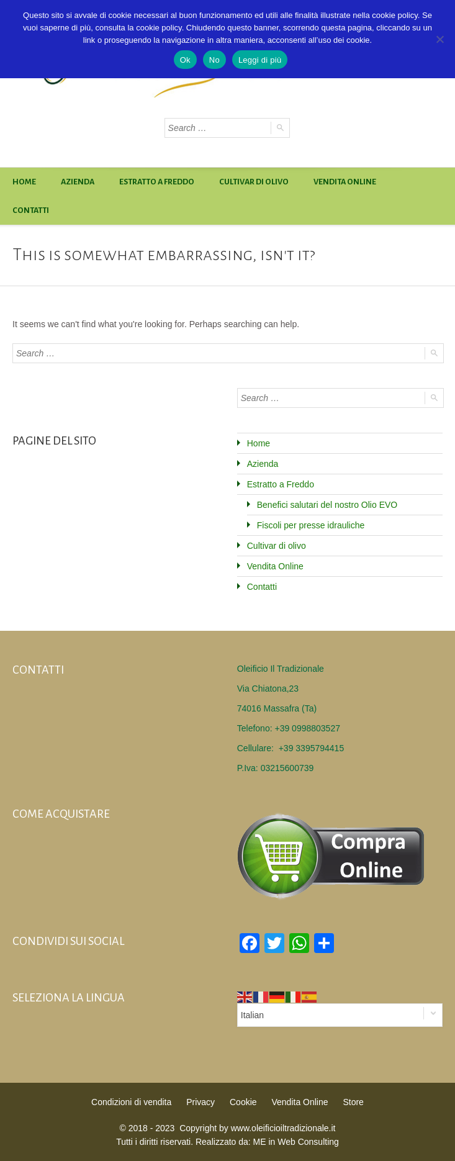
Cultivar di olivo (254, 182)
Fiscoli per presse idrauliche (311, 525)
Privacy (200, 1102)
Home (24, 182)
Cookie (243, 1102)
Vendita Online (344, 182)
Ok (185, 60)
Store (353, 1102)
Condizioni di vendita (131, 1102)
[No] (439, 39)
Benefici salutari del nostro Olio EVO (327, 505)
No (214, 60)
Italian (252, 1015)
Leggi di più (260, 60)
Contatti (30, 210)
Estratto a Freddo (156, 182)
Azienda (77, 182)
